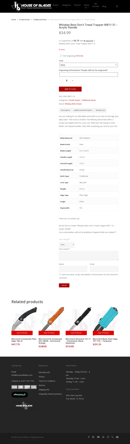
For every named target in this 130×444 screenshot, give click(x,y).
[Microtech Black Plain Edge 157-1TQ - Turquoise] (106, 321)
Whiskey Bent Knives (73, 104)
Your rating (64, 239)
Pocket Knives (24, 19)
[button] (89, 40)
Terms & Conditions (47, 381)
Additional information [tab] (83, 110)
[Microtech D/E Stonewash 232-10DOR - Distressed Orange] (51, 321)
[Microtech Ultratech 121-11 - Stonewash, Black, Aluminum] (78, 321)
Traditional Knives (40, 19)
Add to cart (70, 89)
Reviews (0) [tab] (100, 110)
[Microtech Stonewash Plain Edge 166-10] (24, 321)
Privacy (42, 376)
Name (61, 264)
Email (92, 264)
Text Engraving (73, 56)
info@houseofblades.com (21, 375)
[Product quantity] (67, 80)
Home (13, 19)
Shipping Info (44, 389)
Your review (64, 249)
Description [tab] (65, 110)
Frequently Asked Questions (50, 394)
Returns (42, 385)
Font (61, 60)
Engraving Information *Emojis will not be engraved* (83, 70)
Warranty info (44, 372)
